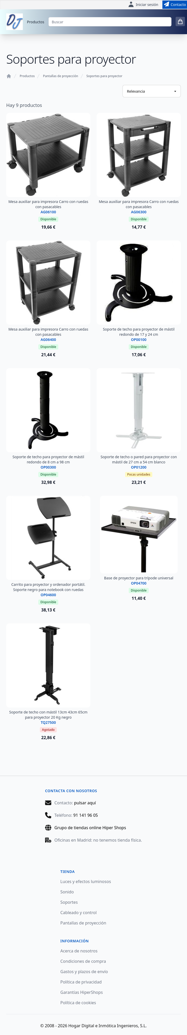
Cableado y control (78, 912)
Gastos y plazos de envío (84, 971)
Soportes (69, 902)
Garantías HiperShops (81, 992)
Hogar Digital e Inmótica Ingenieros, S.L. (107, 1026)
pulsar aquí (85, 803)
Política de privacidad (81, 982)
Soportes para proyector (105, 76)
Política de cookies (78, 1002)
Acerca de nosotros (78, 951)
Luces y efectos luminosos (85, 881)
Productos (35, 21)
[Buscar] (109, 21)
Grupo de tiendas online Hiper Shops (90, 827)
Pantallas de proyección (60, 76)
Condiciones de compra (83, 961)
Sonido (67, 892)
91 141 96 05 (85, 815)
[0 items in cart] (180, 21)
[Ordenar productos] (152, 91)
